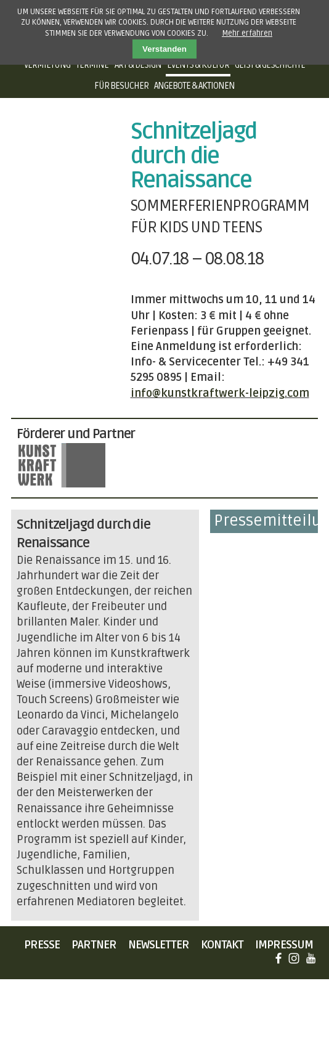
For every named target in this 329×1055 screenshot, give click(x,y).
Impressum (284, 944)
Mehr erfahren (247, 33)
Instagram (293, 958)
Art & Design (138, 65)
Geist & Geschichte (270, 65)
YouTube (310, 958)
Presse (42, 944)
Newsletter (158, 944)
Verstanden (164, 49)
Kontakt (222, 944)
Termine (92, 65)
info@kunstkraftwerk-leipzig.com (220, 393)
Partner (93, 944)
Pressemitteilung (266, 520)
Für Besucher (121, 86)
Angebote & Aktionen (194, 86)
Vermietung (47, 65)
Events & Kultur (198, 65)
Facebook (278, 958)
